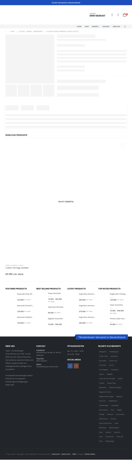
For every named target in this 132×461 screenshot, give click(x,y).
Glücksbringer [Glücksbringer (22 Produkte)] (104, 407)
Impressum (56, 455)
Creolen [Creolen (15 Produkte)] (101, 384)
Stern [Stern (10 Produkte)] (101, 438)
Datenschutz (66, 455)
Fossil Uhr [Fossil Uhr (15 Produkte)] (102, 402)
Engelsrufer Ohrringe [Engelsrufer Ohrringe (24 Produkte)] (106, 398)
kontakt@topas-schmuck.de (47, 369)
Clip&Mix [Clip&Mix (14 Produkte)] (110, 375)
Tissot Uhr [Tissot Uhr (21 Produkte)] (119, 438)
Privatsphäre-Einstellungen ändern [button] (19, 377)
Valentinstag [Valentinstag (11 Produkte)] (109, 442)
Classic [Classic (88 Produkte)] (101, 375)
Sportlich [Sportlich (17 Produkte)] (117, 433)
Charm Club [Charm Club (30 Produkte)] (113, 362)
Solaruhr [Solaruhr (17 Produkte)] (108, 433)
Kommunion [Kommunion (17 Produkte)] (120, 416)
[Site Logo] (16, 15)
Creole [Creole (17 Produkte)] (120, 380)
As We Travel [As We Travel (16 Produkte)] (103, 358)
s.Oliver (20, 265)
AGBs (74, 455)
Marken (95, 26)
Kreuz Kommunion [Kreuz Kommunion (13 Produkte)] (105, 425)
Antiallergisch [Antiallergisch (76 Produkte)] (113, 353)
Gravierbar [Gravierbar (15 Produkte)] (115, 407)
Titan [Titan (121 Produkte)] (101, 442)
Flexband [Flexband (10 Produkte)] (119, 398)
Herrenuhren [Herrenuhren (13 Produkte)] (103, 411)
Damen (7, 265)
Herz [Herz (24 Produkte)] (112, 411)
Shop (87, 26)
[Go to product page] (66, 201)
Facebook (70, 367)
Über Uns (116, 26)
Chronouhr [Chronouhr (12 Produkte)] (114, 371)
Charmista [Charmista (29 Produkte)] (102, 366)
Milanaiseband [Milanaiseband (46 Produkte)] (114, 429)
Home (79, 26)
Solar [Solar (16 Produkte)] (101, 433)
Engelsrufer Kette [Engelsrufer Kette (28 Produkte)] (105, 393)
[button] (125, 26)
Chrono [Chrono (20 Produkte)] (111, 366)
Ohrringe (14, 265)
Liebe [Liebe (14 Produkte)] (116, 425)
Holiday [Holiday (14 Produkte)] (101, 416)
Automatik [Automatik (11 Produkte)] (114, 358)
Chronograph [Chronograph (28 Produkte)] (103, 371)
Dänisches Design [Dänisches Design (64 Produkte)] (115, 389)
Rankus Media (90, 455)
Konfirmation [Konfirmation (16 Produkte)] (103, 420)
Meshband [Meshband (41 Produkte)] (102, 429)
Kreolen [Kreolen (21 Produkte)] (113, 420)
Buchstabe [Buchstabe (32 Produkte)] (102, 362)
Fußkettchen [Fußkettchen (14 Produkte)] (113, 402)
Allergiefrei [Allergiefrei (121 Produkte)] (102, 353)
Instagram (76, 367)
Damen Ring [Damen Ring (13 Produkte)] (111, 384)
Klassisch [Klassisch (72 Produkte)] (110, 416)
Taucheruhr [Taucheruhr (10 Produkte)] (109, 438)
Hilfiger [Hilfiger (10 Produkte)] (119, 411)
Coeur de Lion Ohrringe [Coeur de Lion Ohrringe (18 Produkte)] (107, 380)
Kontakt (106, 26)
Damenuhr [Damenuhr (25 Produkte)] (102, 389)
